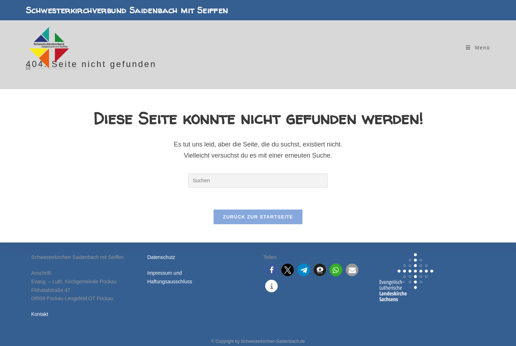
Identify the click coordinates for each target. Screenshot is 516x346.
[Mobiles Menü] (478, 48)
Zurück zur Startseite (258, 217)
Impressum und (164, 273)
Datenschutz (161, 257)
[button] (271, 270)
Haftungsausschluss (169, 281)
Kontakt (39, 314)
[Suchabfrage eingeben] (258, 180)
